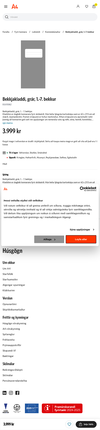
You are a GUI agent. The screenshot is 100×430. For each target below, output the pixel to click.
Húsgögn (12, 251)
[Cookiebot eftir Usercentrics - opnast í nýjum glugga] (82, 188)
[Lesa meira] (50, 123)
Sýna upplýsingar (80, 229)
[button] (6, 6)
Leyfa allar (81, 239)
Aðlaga (49, 239)
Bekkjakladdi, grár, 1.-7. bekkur (79, 32)
